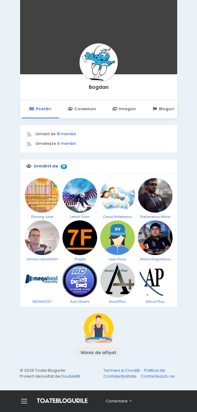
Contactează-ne (158, 376)
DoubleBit (70, 376)
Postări (40, 109)
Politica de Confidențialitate (134, 373)
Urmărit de (46, 166)
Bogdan (99, 87)
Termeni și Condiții (122, 370)
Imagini (124, 109)
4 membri (66, 143)
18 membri (66, 134)
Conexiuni (82, 109)
